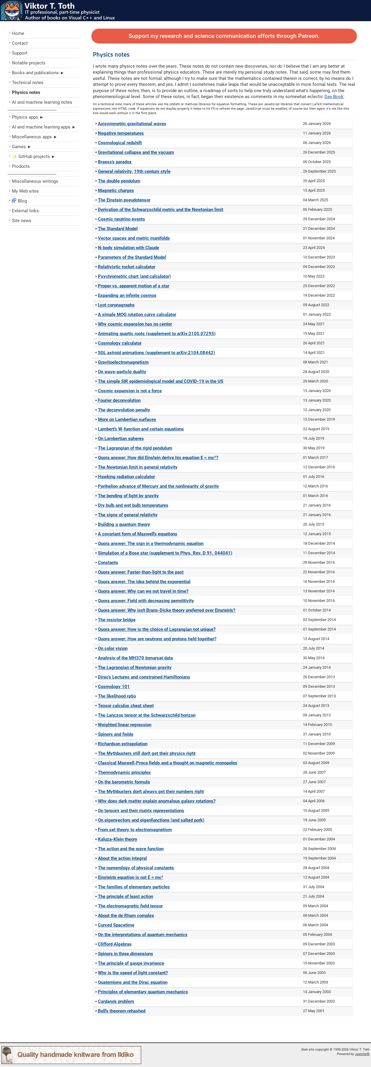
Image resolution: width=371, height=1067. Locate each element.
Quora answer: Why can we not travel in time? (143, 591)
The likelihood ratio (117, 696)
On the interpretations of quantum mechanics (142, 934)
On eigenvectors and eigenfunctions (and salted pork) (151, 820)
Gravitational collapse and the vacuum (136, 152)
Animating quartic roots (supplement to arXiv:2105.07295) (156, 333)
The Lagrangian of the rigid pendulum (135, 448)
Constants (108, 562)
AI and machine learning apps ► (44, 127)
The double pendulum (119, 181)
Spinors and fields (115, 734)
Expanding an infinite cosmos (127, 295)
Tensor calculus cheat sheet (126, 705)
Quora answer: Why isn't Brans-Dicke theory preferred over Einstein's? (166, 610)
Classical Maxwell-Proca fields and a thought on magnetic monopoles (167, 763)
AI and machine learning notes (42, 102)
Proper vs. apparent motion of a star (133, 286)
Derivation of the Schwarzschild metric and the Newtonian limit (160, 209)
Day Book (334, 96)
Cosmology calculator (119, 343)
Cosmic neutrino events (121, 219)
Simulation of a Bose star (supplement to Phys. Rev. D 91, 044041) (165, 553)
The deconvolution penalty (124, 410)
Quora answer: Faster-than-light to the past (141, 572)
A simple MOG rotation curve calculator (137, 314)
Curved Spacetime (116, 925)
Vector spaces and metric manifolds (134, 238)
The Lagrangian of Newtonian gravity (135, 667)
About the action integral (122, 858)
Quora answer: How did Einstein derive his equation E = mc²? (158, 457)
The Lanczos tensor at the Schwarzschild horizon (146, 715)
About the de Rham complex (126, 915)
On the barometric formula (124, 782)
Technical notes (28, 82)
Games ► (22, 146)
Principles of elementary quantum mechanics (143, 992)
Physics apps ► (28, 117)
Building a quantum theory (124, 524)
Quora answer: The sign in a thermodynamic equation (151, 543)
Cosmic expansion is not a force (130, 391)
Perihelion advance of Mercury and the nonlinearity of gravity (158, 486)
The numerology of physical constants (136, 868)
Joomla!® (362, 1054)
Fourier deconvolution (119, 400)
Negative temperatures (121, 133)
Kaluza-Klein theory (117, 839)
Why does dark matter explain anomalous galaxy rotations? (156, 801)
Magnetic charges (116, 190)
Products (21, 166)
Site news (21, 220)
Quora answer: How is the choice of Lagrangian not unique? (156, 629)
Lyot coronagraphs (116, 305)
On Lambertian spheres (121, 438)
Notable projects (28, 63)
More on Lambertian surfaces (127, 419)
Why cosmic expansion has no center (135, 324)
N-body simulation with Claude (128, 247)
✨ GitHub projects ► (34, 156)
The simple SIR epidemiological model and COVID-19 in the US (160, 381)
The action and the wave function (131, 848)
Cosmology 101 (114, 686)
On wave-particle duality (122, 371)
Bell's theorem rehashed (121, 1011)
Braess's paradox (115, 162)
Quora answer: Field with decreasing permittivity (146, 600)
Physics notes (26, 92)
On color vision (112, 648)
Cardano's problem (116, 1001)
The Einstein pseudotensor (124, 200)
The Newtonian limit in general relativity (138, 467)
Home (18, 33)
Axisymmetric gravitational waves (132, 123)
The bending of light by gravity (128, 495)
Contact (20, 43)
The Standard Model (118, 228)
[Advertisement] (43, 271)
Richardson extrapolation (122, 744)
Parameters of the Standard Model (132, 257)
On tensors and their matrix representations (141, 810)
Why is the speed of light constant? (133, 972)
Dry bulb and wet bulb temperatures (133, 505)
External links (25, 210)
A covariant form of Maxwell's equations (137, 534)
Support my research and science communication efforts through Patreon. (224, 36)
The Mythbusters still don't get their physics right (146, 753)
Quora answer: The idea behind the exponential (144, 581)
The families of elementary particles (134, 887)
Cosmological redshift (120, 142)
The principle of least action (125, 896)
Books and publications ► (38, 72)
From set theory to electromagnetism (135, 829)
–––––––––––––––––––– (31, 109)
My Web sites (25, 191)
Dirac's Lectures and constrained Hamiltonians (144, 677)
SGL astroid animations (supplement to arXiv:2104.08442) (156, 352)
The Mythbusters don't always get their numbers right (151, 791)
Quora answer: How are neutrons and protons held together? (157, 639)
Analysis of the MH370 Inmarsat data (135, 658)
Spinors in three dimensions (125, 953)
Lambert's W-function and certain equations (141, 429)
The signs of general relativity (128, 515)
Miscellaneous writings (35, 181)
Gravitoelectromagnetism (123, 362)
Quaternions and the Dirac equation (132, 982)
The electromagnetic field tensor (130, 906)
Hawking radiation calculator (126, 476)
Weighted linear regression (124, 724)
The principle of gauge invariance (131, 963)
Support (19, 53)
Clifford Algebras (115, 944)
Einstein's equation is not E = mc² (130, 877)
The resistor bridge (117, 619)
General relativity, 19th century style (134, 171)
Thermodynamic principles (124, 772)
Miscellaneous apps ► (35, 137)
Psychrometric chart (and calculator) (134, 276)
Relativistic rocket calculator (126, 267)
